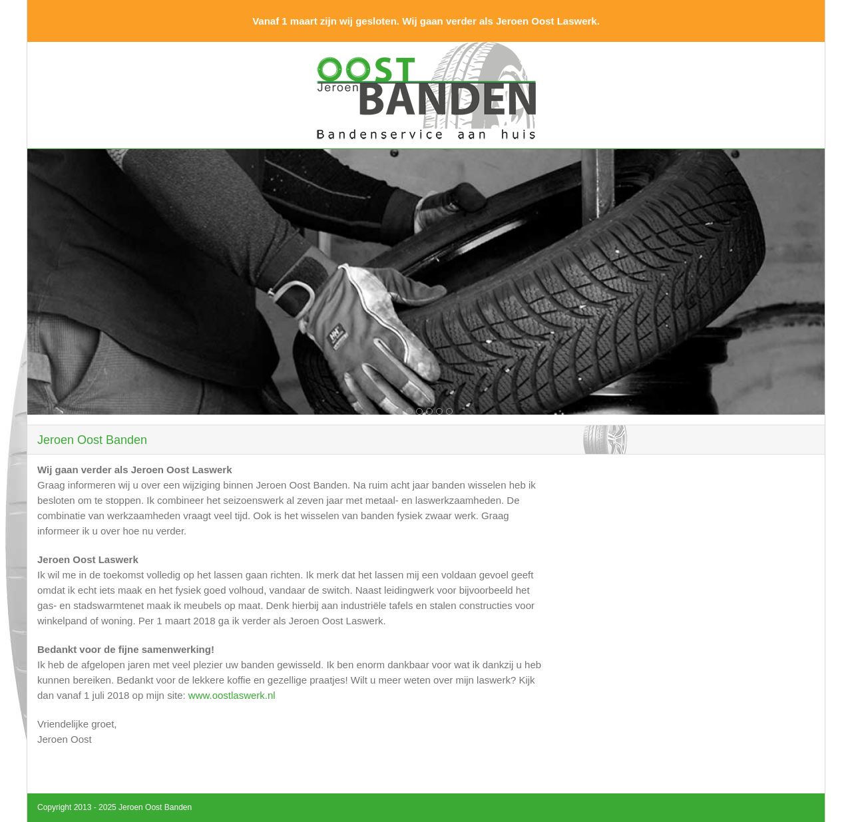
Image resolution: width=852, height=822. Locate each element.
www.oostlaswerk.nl (232, 695)
